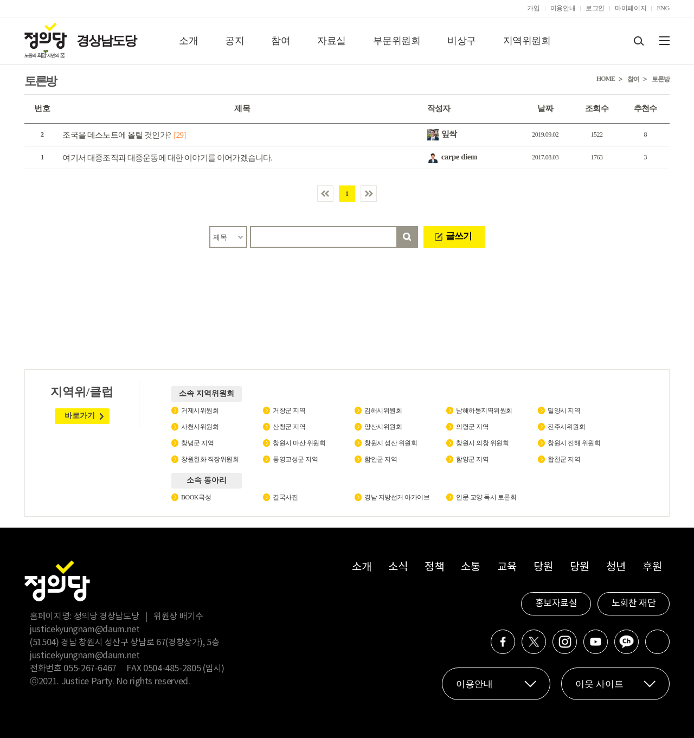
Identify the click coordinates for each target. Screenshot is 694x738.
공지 (234, 40)
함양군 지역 (472, 459)
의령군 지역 (472, 427)
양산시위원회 (383, 427)
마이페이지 (630, 8)
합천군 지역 (564, 459)
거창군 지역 (289, 410)
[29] (180, 135)
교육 (506, 567)
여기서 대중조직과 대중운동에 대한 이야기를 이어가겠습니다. (167, 157)
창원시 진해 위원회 (574, 443)
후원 (651, 567)
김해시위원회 (383, 410)
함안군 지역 (380, 459)
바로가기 (80, 416)
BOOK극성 (196, 497)
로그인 (595, 8)
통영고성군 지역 (295, 459)
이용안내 (563, 8)
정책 (434, 567)
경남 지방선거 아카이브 (396, 497)
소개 (188, 40)
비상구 (461, 40)
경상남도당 (106, 41)
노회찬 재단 (634, 603)
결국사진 (285, 497)
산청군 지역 (289, 427)
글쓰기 (459, 236)
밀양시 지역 (564, 410)
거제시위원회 (200, 410)
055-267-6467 (90, 668)
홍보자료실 (556, 603)
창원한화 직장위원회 (210, 459)
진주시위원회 (566, 427)
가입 (533, 8)
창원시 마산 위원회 (299, 443)
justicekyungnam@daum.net (85, 629)
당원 (543, 567)
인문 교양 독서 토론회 (486, 497)
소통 (470, 567)
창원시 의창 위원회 (482, 443)
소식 (397, 567)
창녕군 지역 (197, 443)
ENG (663, 8)
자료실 (331, 40)
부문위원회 (397, 40)
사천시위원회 (200, 427)
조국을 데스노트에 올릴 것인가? (116, 135)
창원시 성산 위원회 (390, 443)
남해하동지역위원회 (484, 410)
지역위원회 (527, 40)
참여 (280, 40)
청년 (615, 567)
